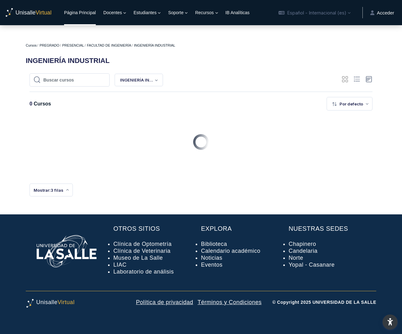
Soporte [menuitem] (175, 12)
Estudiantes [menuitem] (144, 12)
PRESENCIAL (73, 45)
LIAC (120, 265)
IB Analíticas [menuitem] (237, 12)
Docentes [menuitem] (112, 12)
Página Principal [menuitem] (80, 12)
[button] (314, 12)
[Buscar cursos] (72, 80)
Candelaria (303, 251)
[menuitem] (349, 103)
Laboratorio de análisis (143, 272)
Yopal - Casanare (311, 265)
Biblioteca (214, 244)
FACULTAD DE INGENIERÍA (109, 45)
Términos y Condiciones (230, 302)
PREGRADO (49, 45)
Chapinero (302, 244)
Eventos (212, 265)
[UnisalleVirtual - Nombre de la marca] (28, 12)
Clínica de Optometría (142, 244)
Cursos (31, 45)
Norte (296, 258)
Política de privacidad (164, 302)
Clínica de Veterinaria (142, 251)
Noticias (211, 258)
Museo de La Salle (138, 258)
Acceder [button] (382, 12)
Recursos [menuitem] (204, 12)
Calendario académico (230, 251)
